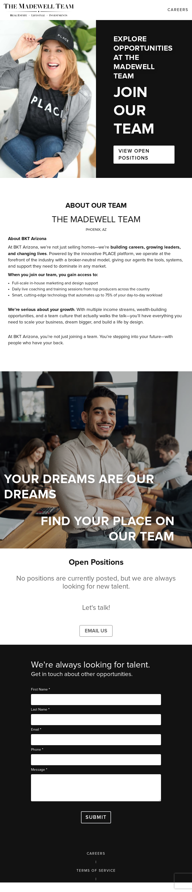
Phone (37, 749)
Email (36, 729)
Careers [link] (178, 10)
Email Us (96, 631)
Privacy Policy (96, 887)
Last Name (40, 709)
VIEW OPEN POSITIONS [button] (134, 155)
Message (39, 769)
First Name (40, 689)
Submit (96, 817)
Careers (96, 853)
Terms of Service (96, 870)
